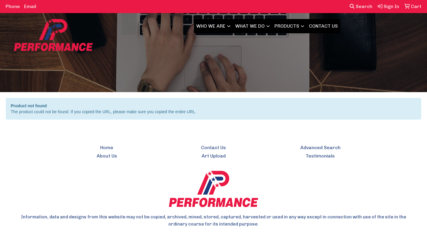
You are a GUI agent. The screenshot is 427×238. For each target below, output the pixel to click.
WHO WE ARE (210, 26)
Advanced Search (320, 147)
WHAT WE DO (250, 26)
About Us (107, 156)
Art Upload (214, 156)
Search (361, 6)
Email (30, 6)
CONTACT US (323, 26)
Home (106, 147)
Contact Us (213, 147)
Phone (13, 6)
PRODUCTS (286, 26)
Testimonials (320, 156)
